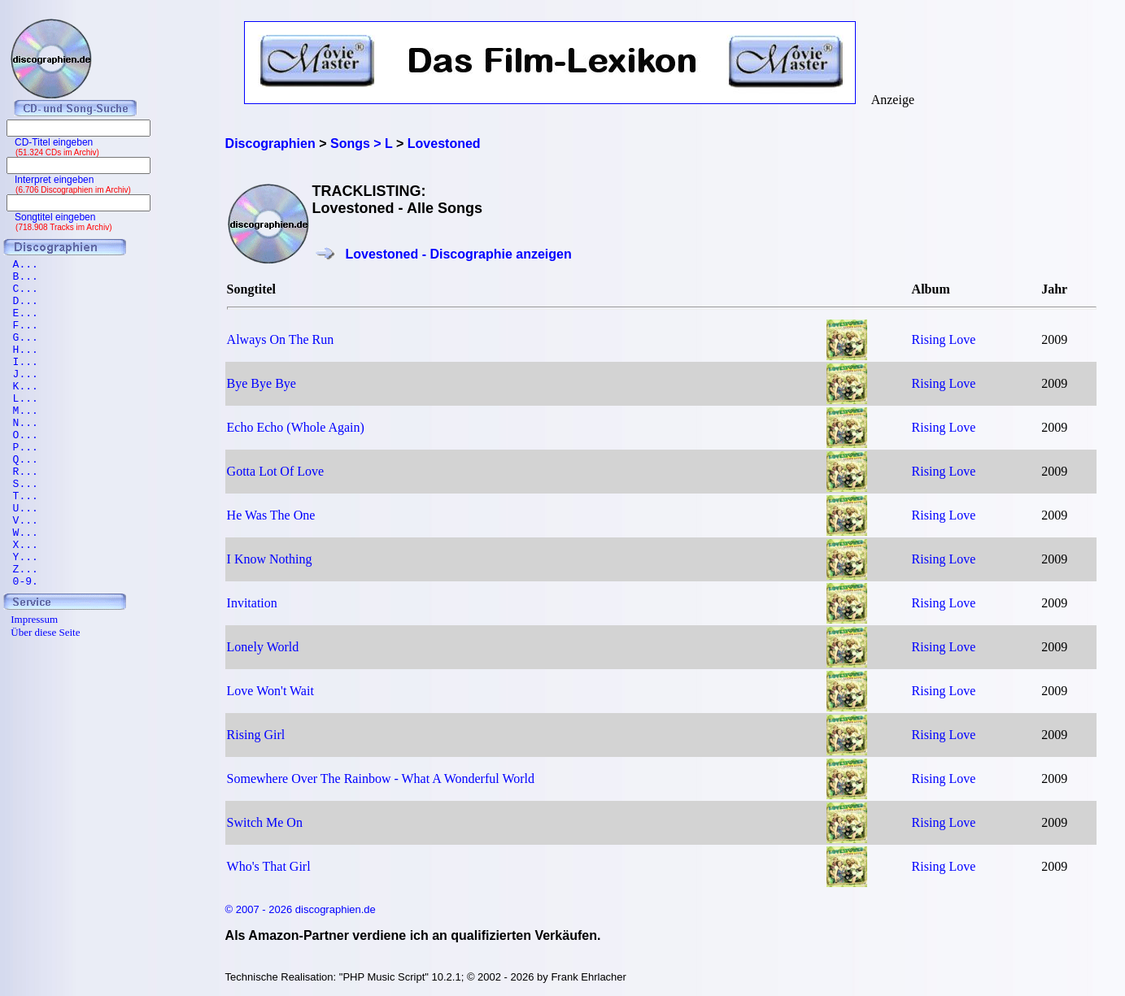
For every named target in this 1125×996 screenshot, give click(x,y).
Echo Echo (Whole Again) (295, 427)
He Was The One (271, 515)
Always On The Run (280, 339)
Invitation (252, 603)
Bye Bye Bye (261, 383)
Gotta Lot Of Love (276, 471)
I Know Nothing (269, 559)
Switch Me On (265, 822)
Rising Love (944, 339)
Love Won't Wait (270, 691)
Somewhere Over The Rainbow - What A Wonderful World (380, 778)
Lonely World (263, 647)
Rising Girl (256, 735)
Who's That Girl (269, 866)
